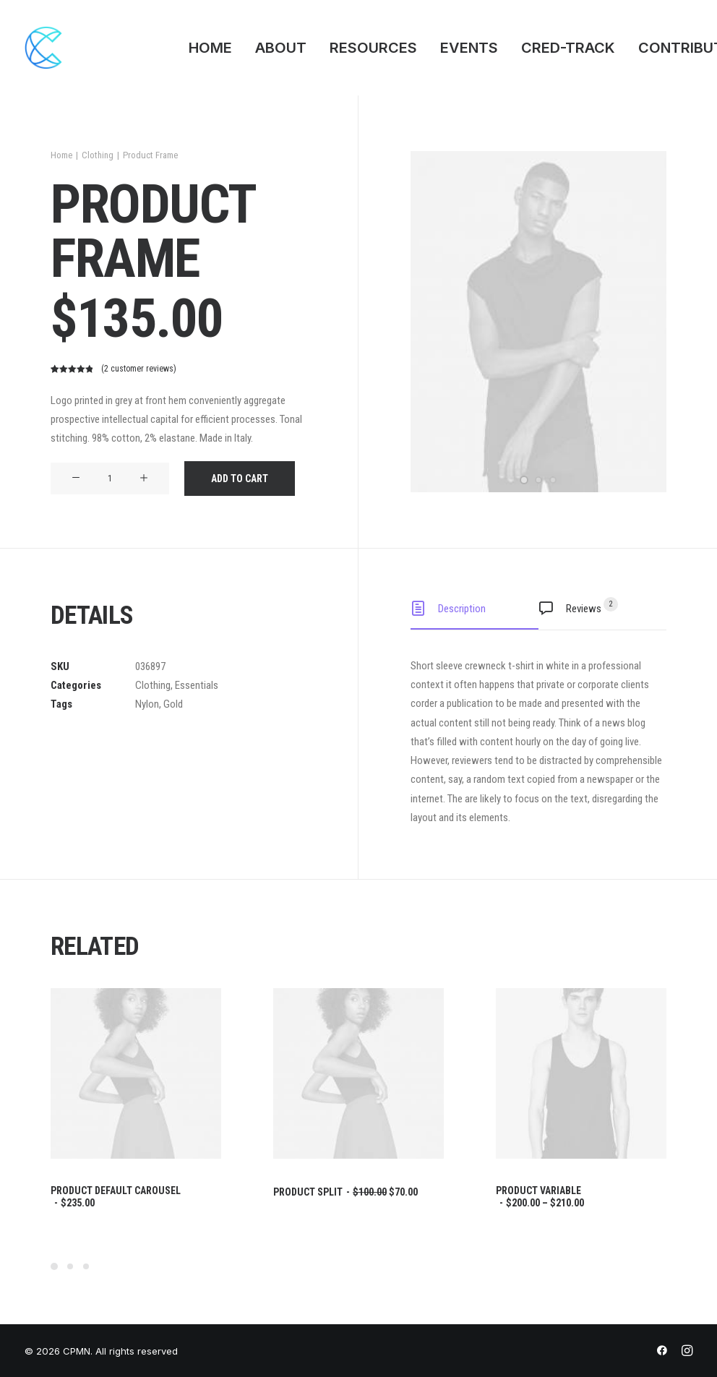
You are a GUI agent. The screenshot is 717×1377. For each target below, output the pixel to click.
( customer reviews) (138, 369)
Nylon (147, 704)
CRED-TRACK (568, 47)
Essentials (196, 685)
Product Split (345, 1192)
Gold (173, 704)
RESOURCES (373, 47)
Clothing (97, 155)
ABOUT (280, 47)
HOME (210, 47)
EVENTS (469, 47)
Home (61, 155)
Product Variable (540, 1197)
